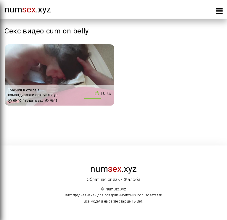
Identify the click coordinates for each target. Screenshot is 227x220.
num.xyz (27, 9)
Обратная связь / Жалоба (113, 179)
